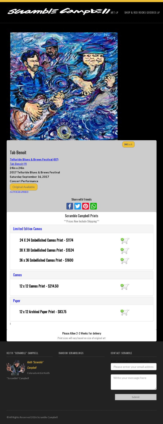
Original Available (23, 187)
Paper (16, 300)
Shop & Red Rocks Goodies (142, 12)
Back (128, 144)
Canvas (17, 274)
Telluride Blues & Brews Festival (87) (34, 159)
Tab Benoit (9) (18, 163)
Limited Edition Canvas (27, 228)
